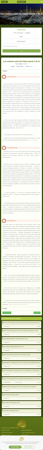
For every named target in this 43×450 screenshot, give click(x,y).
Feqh (23, 428)
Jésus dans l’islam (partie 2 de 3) (11, 410)
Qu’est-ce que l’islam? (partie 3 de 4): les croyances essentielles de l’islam (20, 330)
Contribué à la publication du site (10, 428)
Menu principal (21, 1)
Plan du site (25, 435)
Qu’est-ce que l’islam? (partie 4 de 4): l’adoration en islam (16, 354)
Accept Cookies (15, 447)
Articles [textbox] (21, 36)
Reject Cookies (28, 447)
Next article (37, 312)
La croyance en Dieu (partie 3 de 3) (11, 402)
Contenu (20, 33)
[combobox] (21, 36)
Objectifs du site (6, 435)
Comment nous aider (7, 432)
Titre (14, 33)
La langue (4, 1)
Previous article (6, 312)
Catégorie (27, 33)
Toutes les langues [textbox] (21, 41)
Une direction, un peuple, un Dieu (11, 394)
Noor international (26, 430)
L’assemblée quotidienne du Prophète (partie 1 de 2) (15, 338)
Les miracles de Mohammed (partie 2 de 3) (13, 346)
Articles (26, 64)
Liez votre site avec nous (28, 432)
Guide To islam (6, 430)
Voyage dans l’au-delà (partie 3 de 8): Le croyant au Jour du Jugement (19, 386)
